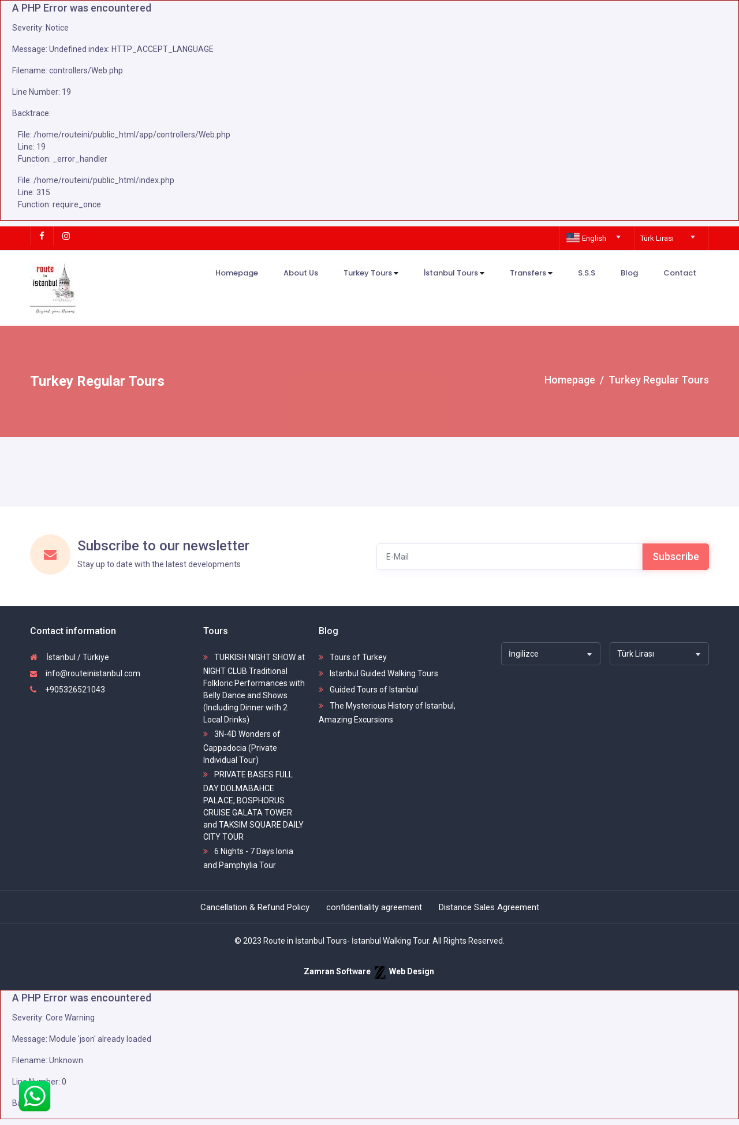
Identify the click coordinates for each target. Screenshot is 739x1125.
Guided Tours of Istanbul (368, 689)
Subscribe (675, 556)
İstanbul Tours (454, 273)
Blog (629, 272)
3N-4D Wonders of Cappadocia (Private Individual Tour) (242, 747)
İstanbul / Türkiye (69, 657)
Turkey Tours (371, 273)
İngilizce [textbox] (524, 653)
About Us (300, 272)
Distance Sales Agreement (489, 907)
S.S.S (586, 272)
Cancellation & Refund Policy (254, 907)
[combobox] (594, 233)
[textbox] (594, 238)
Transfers (531, 273)
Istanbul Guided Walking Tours (378, 673)
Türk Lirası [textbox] (657, 238)
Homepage (236, 272)
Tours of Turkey (353, 657)
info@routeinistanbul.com (85, 673)
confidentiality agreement (374, 907)
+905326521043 (67, 689)
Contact (679, 272)
